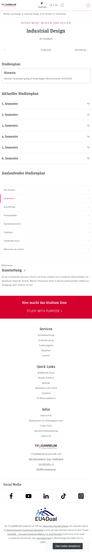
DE (51, 5)
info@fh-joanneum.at (46, 469)
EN (56, 5)
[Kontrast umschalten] (42, 5)
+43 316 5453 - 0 (46, 464)
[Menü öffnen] (88, 5)
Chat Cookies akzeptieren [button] (68, 546)
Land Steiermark (43, 538)
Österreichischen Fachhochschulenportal (24, 530)
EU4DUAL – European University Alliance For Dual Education (34, 534)
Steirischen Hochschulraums (56, 526)
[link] (46, 335)
